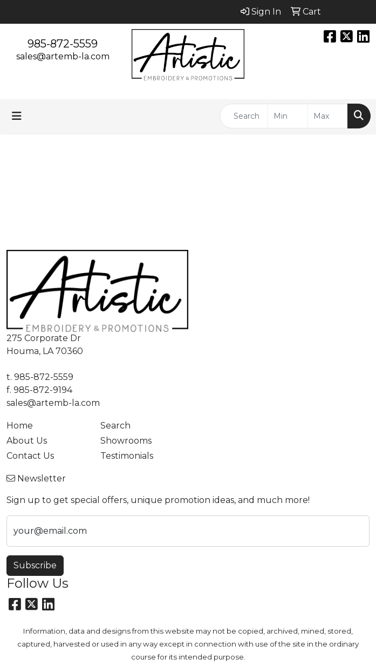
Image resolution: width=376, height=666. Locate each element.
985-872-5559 (63, 43)
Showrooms (126, 441)
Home (19, 425)
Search (115, 425)
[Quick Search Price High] (327, 116)
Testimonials (126, 456)
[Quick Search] (244, 116)
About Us (26, 441)
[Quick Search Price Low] (288, 116)
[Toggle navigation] (16, 116)
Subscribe (35, 565)
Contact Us (30, 456)
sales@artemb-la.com (63, 56)
